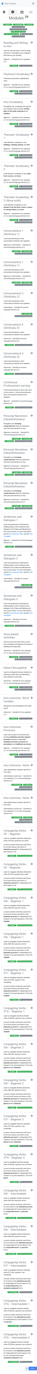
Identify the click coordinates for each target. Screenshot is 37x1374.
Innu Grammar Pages (16, 534)
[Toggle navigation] (33, 3)
